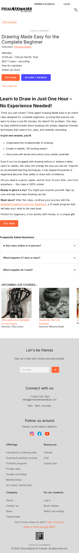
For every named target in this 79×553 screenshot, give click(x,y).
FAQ (46, 457)
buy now (9, 223)
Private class (13, 468)
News (9, 511)
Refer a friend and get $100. (39, 526)
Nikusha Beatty (22, 46)
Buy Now (10, 77)
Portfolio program (16, 463)
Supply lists (50, 463)
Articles (48, 452)
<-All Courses (9, 21)
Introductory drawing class (21, 452)
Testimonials (13, 516)
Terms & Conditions (39, 544)
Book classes (51, 505)
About (9, 500)
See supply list (9, 86)
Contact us (12, 505)
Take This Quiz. (55, 522)
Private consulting (16, 474)
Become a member (36, 77)
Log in (47, 500)
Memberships (14, 479)
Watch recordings (54, 511)
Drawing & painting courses (21, 457)
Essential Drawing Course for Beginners (23, 204)
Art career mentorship (19, 485)
